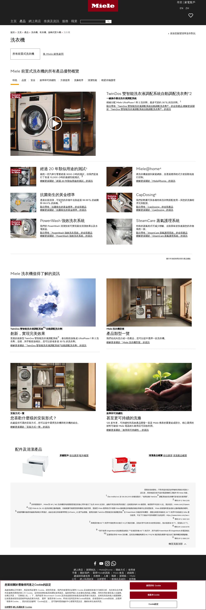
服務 (65, 21)
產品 (26, 32)
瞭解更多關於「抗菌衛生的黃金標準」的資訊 (63, 210)
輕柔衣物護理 (108, 80)
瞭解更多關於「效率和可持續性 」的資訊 (127, 430)
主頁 (19, 32)
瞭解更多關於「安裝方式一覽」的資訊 (30, 427)
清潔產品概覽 (180, 456)
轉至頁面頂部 (176, 544)
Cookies (28, 607)
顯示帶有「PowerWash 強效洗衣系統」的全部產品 (66, 233)
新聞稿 (122, 576)
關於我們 (84, 573)
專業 (179, 3)
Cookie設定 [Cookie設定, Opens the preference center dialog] (154, 604)
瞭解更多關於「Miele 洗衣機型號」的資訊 (128, 342)
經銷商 (130, 573)
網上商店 (35, 21)
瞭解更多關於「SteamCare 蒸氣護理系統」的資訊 (161, 236)
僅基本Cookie (154, 595)
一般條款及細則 (117, 579)
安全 (33, 80)
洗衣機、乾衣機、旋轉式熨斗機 (46, 32)
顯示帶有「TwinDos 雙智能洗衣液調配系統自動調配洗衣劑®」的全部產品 (144, 106)
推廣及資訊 (51, 21)
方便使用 (65, 80)
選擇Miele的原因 (101, 573)
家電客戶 (189, 3)
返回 (12, 32)
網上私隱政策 (87, 579)
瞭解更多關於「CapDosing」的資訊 (154, 210)
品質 (24, 80)
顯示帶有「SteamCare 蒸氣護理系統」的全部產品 (161, 233)
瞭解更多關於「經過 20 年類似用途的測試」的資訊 (66, 181)
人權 (106, 576)
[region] (103, 595)
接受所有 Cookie (153, 586)
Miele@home (105, 570)
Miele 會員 (118, 573)
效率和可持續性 (48, 80)
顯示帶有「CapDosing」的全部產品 (154, 207)
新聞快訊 (90, 570)
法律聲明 (101, 579)
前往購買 (74, 456)
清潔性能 (92, 80)
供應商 (96, 576)
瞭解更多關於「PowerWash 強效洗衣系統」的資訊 (66, 236)
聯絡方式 (120, 570)
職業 (74, 21)
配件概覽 (84, 456)
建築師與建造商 (82, 576)
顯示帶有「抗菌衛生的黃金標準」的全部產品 (63, 207)
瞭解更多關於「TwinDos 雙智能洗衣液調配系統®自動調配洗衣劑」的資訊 (48, 346)
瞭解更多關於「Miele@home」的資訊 (155, 181)
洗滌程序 (78, 80)
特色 (15, 80)
